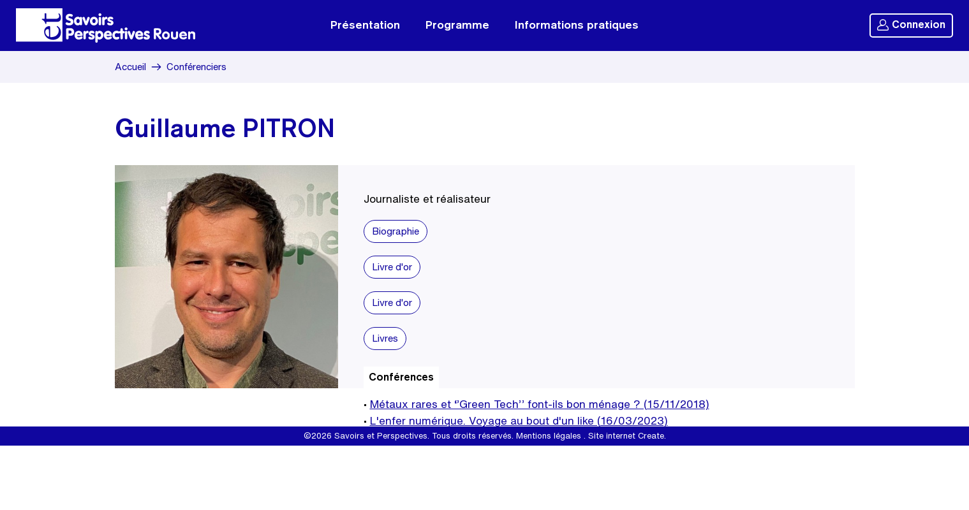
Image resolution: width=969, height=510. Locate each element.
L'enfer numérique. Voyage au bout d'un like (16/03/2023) (519, 420)
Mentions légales (548, 436)
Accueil (130, 66)
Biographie (395, 231)
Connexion (911, 25)
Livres (385, 338)
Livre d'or (392, 267)
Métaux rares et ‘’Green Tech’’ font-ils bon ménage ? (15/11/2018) (539, 403)
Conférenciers (196, 66)
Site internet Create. (627, 436)
